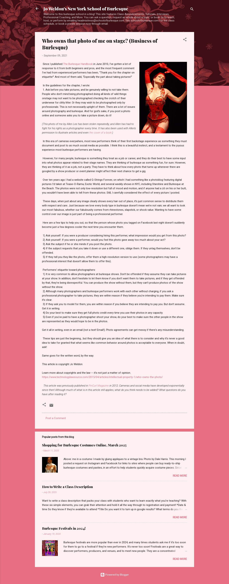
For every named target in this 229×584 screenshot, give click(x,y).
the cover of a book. (100, 132)
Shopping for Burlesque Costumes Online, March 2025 (84, 445)
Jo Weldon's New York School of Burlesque (85, 8)
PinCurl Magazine (99, 385)
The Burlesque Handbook (78, 64)
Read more (180, 475)
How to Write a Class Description (67, 487)
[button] (185, 40)
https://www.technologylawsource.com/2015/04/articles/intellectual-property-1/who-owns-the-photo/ (102, 377)
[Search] (192, 9)
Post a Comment (56, 418)
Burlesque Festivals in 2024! (64, 528)
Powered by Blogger (114, 574)
